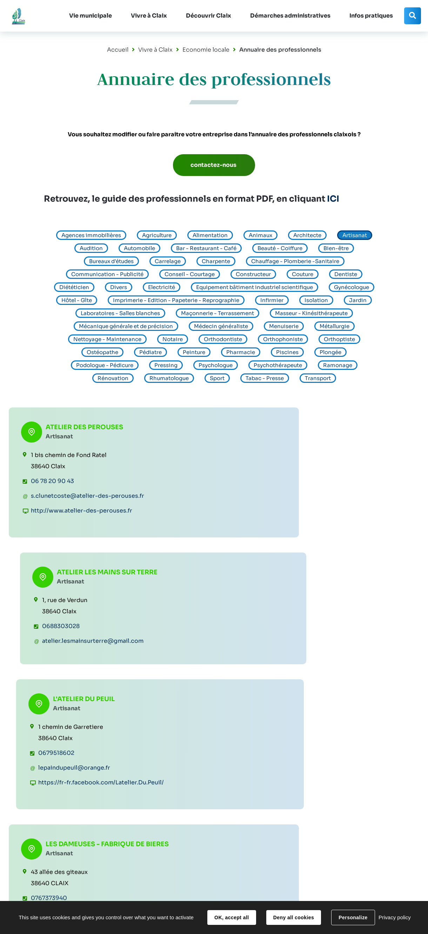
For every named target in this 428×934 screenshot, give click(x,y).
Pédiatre (150, 352)
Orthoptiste (339, 339)
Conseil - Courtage (190, 274)
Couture (302, 274)
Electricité (161, 287)
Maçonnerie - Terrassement (217, 313)
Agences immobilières (91, 235)
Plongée (330, 352)
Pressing (166, 365)
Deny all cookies (293, 917)
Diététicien (74, 287)
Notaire (172, 339)
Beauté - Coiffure (280, 248)
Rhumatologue (169, 378)
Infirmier (271, 300)
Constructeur (253, 274)
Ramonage (337, 365)
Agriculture (157, 235)
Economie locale (205, 49)
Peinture (194, 352)
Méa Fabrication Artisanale (212, 599)
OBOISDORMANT (355, 595)
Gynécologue (351, 287)
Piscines (287, 352)
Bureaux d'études (111, 261)
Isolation (316, 300)
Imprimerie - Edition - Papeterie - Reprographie (176, 300)
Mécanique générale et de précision (126, 326)
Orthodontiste (223, 339)
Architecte (307, 235)
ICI (333, 199)
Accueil (117, 49)
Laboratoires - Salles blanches (120, 313)
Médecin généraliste (221, 326)
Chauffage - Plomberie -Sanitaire (295, 261)
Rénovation (113, 378)
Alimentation (210, 235)
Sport (217, 378)
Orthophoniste (283, 339)
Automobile (139, 248)
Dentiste (345, 274)
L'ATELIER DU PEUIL (357, 425)
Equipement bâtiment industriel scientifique (254, 287)
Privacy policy (395, 917)
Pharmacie (240, 352)
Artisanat (354, 235)
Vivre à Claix (155, 49)
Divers (118, 287)
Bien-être (336, 248)
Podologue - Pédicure (104, 365)
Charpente (216, 261)
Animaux (260, 235)
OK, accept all (231, 917)
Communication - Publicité (107, 274)
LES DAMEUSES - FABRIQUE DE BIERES (79, 599)
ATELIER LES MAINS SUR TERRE (225, 429)
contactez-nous (214, 165)
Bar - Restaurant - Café (206, 248)
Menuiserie (284, 326)
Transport (318, 378)
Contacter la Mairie (374, 856)
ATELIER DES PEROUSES (84, 425)
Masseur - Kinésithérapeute (311, 313)
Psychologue (216, 365)
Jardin (358, 300)
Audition (91, 248)
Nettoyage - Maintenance (107, 339)
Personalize (353, 917)
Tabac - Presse (265, 378)
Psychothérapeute (278, 365)
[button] (89, 16)
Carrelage (168, 261)
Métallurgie (334, 326)
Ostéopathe (102, 352)
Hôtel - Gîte (76, 300)
